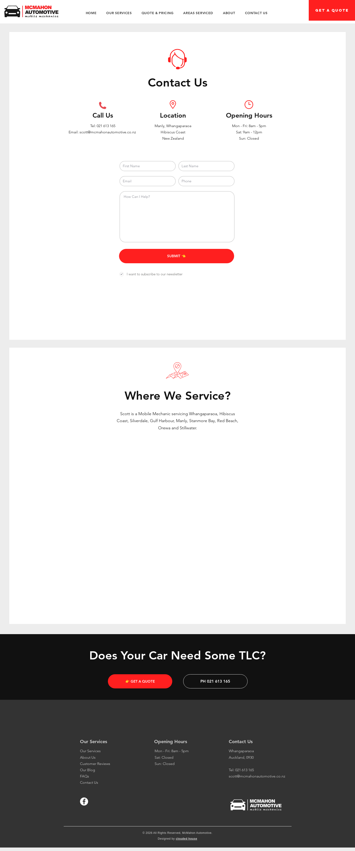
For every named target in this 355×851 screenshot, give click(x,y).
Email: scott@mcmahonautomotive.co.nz (103, 132)
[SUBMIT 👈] (176, 256)
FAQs (84, 776)
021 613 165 (106, 126)
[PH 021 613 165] (215, 681)
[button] (119, 13)
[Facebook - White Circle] (84, 801)
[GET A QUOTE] (332, 10)
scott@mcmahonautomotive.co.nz (257, 776)
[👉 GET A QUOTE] (140, 681)
